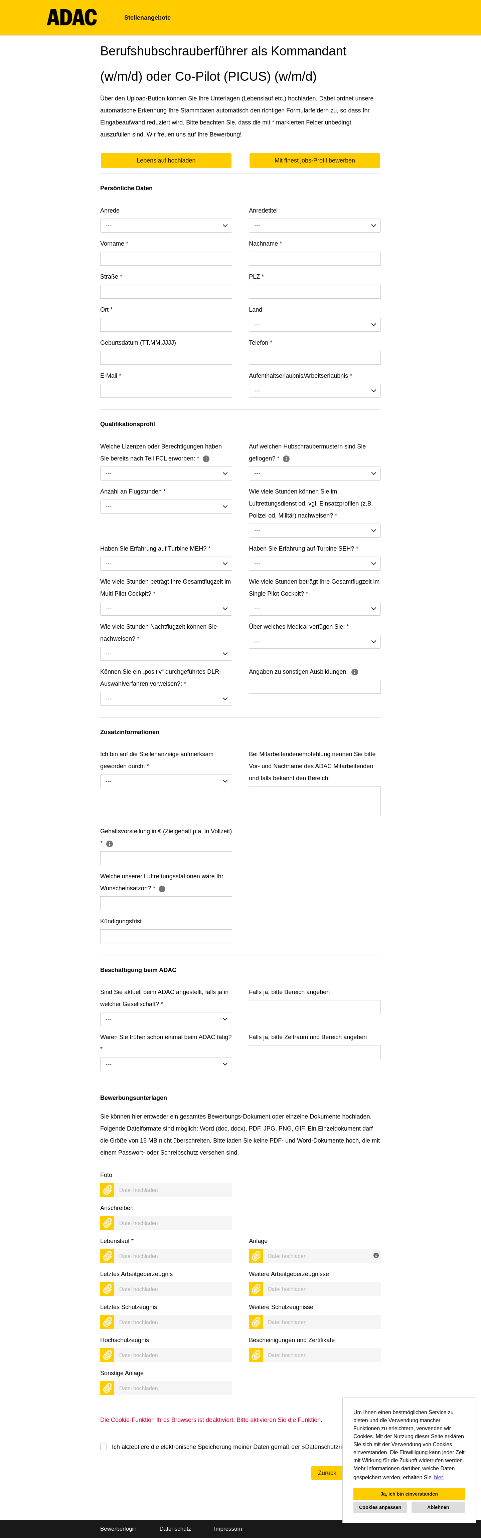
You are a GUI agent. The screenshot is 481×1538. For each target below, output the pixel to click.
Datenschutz (175, 1529)
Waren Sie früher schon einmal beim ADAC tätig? (166, 1043)
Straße (111, 276)
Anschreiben (117, 1208)
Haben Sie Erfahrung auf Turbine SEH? (303, 548)
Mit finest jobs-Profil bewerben (315, 160)
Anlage (258, 1241)
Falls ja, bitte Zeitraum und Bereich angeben (308, 1037)
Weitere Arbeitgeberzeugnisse (289, 1274)
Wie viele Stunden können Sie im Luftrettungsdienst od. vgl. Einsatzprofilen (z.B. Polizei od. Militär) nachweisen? (311, 503)
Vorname (114, 243)
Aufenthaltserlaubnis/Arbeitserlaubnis (300, 375)
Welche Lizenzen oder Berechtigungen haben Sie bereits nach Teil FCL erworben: (161, 452)
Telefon (260, 342)
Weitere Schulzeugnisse (281, 1307)
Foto (106, 1175)
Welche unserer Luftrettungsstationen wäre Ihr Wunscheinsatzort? (161, 882)
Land (255, 309)
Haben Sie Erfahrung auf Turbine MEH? (155, 548)
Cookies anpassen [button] (380, 1507)
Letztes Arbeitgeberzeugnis (136, 1274)
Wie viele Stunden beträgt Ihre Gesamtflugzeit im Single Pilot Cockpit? (314, 587)
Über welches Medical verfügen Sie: (299, 626)
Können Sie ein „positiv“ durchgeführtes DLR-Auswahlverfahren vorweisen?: (160, 677)
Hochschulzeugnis (124, 1340)
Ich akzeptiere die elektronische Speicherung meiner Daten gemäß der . (240, 1447)
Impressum (228, 1529)
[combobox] (166, 226)
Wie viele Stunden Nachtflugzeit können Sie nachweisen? (158, 632)
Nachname (265, 243)
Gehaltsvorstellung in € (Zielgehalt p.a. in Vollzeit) (166, 837)
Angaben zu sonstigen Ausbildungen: (304, 671)
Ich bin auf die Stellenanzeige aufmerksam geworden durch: (156, 760)
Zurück (327, 1473)
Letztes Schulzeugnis (128, 1307)
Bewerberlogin (118, 1529)
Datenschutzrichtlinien (334, 1447)
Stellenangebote (147, 17)
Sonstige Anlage (122, 1373)
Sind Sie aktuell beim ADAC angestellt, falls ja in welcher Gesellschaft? (164, 998)
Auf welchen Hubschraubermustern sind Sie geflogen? (307, 452)
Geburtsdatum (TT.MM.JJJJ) (138, 342)
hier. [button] (439, 1477)
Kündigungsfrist (121, 921)
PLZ (256, 276)
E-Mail (110, 375)
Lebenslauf (117, 1241)
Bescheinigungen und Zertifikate (292, 1340)
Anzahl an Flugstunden (133, 491)
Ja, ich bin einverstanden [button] (409, 1494)
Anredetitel (263, 210)
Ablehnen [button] (438, 1507)
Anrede (110, 210)
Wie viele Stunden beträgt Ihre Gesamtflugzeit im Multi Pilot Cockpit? (165, 587)
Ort (106, 309)
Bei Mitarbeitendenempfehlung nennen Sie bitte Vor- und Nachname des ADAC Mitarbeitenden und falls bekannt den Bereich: (312, 766)
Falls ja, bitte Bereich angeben (289, 992)
